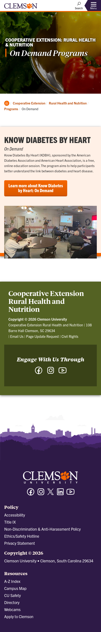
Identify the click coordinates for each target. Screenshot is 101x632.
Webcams (12, 609)
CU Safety (12, 595)
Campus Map (15, 588)
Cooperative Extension (29, 103)
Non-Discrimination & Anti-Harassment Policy (42, 529)
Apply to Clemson (18, 616)
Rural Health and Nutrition (68, 103)
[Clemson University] (20, 7)
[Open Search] (78, 5)
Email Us (16, 336)
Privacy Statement (19, 543)
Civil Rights (69, 336)
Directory (11, 602)
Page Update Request (42, 336)
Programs (11, 109)
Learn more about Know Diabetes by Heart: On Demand (35, 188)
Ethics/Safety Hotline (21, 536)
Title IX (10, 521)
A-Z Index (12, 581)
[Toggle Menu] (93, 5)
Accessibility (14, 514)
